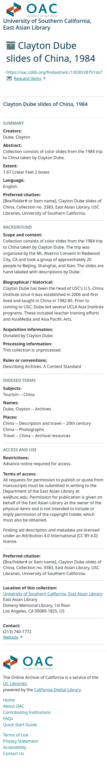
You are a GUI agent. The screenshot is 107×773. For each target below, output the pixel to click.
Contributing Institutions (27, 712)
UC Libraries (14, 683)
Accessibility (14, 747)
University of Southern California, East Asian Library (52, 594)
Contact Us (13, 753)
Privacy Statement (20, 741)
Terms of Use (15, 735)
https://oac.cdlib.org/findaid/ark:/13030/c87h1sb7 (54, 72)
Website (11, 637)
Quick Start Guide (20, 724)
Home (9, 700)
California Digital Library (57, 690)
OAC (32, 9)
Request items (27, 78)
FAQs (8, 718)
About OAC (13, 706)
